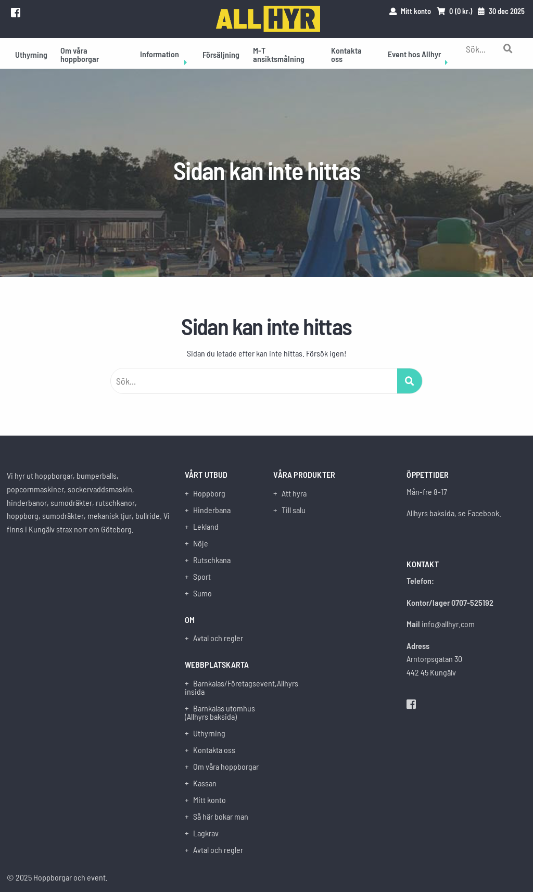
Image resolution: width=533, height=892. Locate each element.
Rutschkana (212, 560)
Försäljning (220, 54)
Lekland (206, 527)
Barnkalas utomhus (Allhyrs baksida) (220, 712)
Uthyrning (31, 54)
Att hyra (294, 493)
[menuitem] (31, 53)
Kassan (205, 783)
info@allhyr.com (448, 624)
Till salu (294, 510)
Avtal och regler (218, 638)
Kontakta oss (346, 54)
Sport (202, 576)
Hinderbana (212, 510)
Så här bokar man (220, 816)
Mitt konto (209, 800)
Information (159, 54)
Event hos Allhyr (414, 54)
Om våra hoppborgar (79, 54)
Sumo (202, 593)
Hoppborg (209, 493)
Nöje (200, 543)
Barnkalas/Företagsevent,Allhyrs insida (222, 687)
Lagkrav (206, 833)
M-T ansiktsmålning (278, 54)
